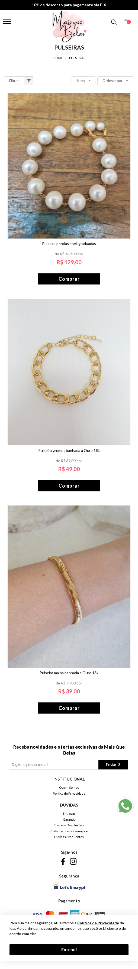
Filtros (21, 80)
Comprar (69, 279)
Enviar (111, 764)
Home (58, 58)
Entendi (69, 949)
